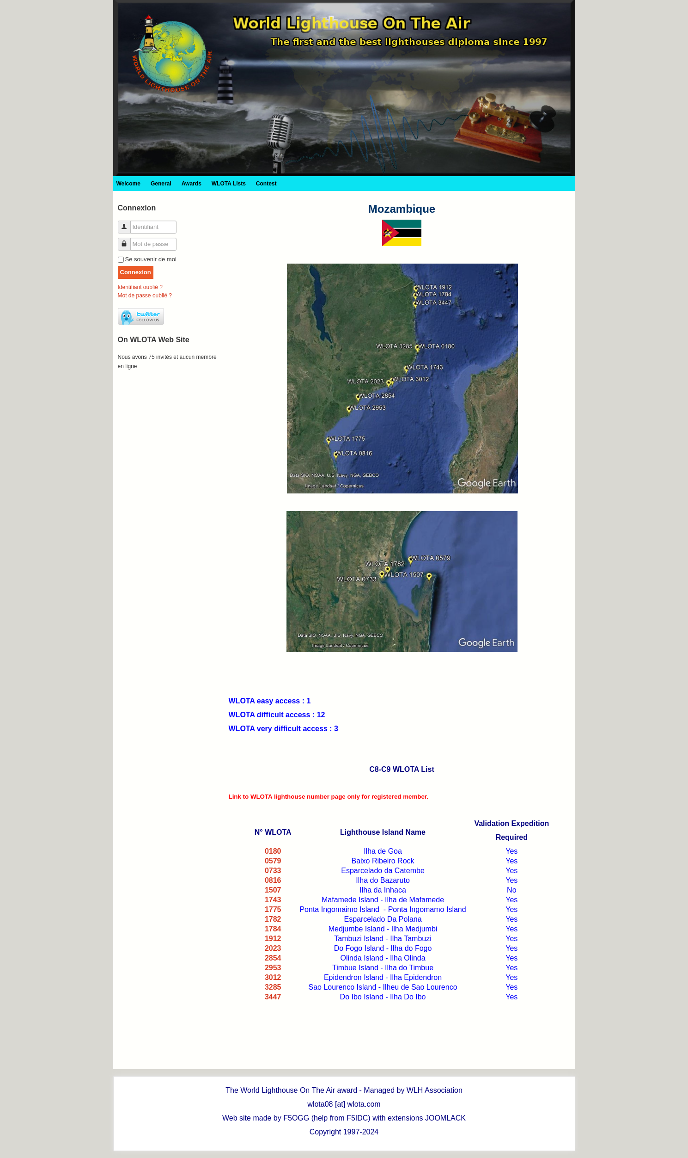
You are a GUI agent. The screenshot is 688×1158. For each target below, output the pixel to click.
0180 (273, 851)
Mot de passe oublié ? (145, 295)
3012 (273, 977)
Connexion (135, 272)
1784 (273, 929)
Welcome (128, 183)
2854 (273, 958)
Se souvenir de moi (151, 259)
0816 (273, 880)
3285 (273, 987)
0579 (273, 861)
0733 (273, 871)
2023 (273, 948)
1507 (273, 890)
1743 (273, 900)
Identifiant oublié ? (140, 287)
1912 (273, 938)
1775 (273, 909)
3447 (273, 997)
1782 (273, 919)
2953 (273, 968)
